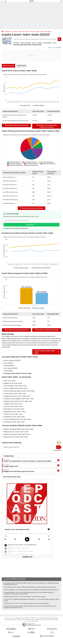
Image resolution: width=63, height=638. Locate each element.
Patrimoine (8, 31)
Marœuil (39, 42)
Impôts (15, 31)
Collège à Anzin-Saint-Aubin (13, 404)
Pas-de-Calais (35, 31)
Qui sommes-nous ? (10, 618)
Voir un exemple (57, 450)
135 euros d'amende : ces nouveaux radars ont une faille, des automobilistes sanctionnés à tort (31, 589)
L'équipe (19, 618)
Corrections (38, 619)
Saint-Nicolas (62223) (11, 368)
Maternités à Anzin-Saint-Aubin (14, 409)
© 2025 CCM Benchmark (31, 621)
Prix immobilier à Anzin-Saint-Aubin (15, 385)
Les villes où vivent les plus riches (31, 208)
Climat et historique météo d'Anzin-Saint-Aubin (19, 391)
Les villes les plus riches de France (16, 125)
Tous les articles (27, 619)
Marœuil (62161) (9, 365)
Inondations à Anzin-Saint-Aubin (14, 416)
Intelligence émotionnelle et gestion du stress (18, 470)
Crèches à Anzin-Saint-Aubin (13, 406)
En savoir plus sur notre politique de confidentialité (16, 228)
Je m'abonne (30, 224)
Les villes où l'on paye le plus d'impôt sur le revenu (47, 126)
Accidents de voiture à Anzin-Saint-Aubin (17, 396)
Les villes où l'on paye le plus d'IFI (16, 329)
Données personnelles (52, 618)
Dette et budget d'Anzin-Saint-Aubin (16, 388)
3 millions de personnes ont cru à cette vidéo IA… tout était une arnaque (24, 596)
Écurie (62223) (8, 363)
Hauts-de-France (24, 31)
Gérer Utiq (19, 619)
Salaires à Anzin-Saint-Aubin (13, 383)
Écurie (34, 42)
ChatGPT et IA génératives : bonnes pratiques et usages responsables (27, 460)
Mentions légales (46, 619)
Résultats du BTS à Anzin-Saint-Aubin (16, 437)
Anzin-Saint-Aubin (46, 31)
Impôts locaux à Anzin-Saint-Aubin (46, 352)
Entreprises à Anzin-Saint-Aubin (14, 422)
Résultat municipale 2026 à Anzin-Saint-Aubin (18, 429)
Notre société (25, 618)
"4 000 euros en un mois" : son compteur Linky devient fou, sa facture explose (26, 603)
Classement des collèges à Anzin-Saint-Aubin (18, 398)
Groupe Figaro (54, 619)
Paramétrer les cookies (10, 619)
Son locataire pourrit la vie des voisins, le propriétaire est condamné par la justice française (30, 587)
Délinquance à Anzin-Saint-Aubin (14, 411)
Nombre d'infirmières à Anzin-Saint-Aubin (17, 419)
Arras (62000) (8, 370)
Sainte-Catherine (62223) (12, 360)
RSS (33, 619)
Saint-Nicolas (47, 42)
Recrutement (42, 618)
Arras (54, 42)
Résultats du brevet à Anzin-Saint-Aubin (17, 434)
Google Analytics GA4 (10, 465)
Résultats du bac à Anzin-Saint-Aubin (16, 431)
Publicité (31, 618)
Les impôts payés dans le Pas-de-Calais (17, 373)
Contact (36, 618)
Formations (9, 456)
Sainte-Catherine (26, 42)
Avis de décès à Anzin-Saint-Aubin (15, 393)
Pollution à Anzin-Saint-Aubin (13, 414)
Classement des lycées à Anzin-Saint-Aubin (18, 401)
